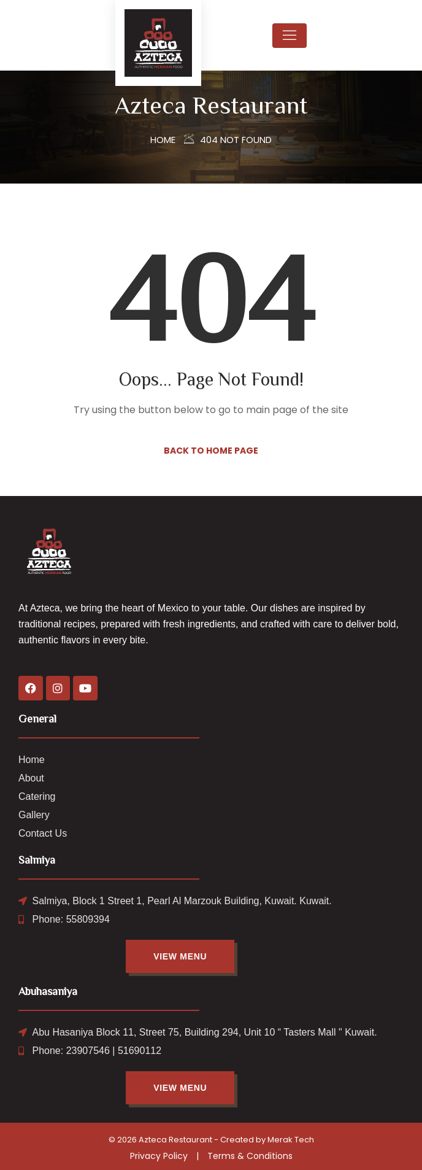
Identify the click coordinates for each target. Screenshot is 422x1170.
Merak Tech (290, 1139)
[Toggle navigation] (289, 35)
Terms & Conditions (250, 1156)
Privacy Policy (159, 1156)
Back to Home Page (211, 450)
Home (162, 139)
